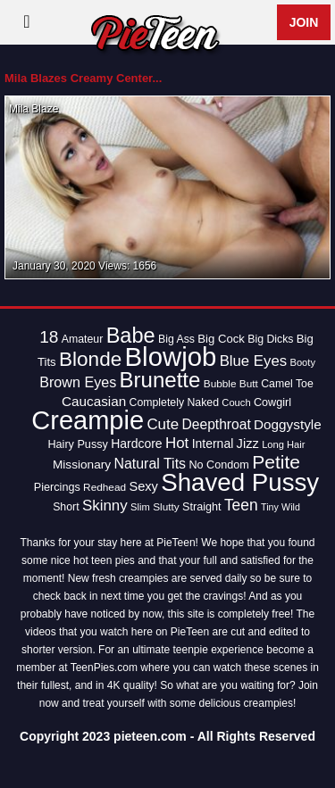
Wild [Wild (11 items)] (290, 507)
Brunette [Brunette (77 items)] (160, 380)
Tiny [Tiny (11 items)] (270, 507)
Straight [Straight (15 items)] (202, 507)
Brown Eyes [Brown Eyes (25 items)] (77, 382)
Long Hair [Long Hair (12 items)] (283, 444)
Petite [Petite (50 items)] (276, 462)
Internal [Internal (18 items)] (213, 443)
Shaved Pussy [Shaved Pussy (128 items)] (240, 482)
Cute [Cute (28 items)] (163, 424)
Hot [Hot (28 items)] (176, 443)
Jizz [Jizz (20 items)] (248, 443)
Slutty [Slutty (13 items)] (166, 507)
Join (304, 22)
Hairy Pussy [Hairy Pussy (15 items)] (77, 444)
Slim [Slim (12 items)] (140, 507)
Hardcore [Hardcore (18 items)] (136, 443)
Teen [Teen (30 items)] (241, 505)
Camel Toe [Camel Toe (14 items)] (287, 383)
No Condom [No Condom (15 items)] (218, 465)
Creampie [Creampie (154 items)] (87, 420)
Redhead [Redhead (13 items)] (104, 487)
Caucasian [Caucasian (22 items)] (94, 401)
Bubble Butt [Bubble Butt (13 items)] (231, 383)
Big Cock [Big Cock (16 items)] (221, 338)
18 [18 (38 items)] (48, 337)
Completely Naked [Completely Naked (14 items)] (174, 402)
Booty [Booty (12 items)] (302, 362)
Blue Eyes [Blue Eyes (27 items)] (254, 361)
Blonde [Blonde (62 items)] (90, 359)
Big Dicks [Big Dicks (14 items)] (270, 339)
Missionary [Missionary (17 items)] (82, 464)
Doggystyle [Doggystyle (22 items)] (288, 424)
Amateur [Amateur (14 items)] (82, 339)
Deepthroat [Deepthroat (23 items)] (216, 424)
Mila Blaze (33, 109)
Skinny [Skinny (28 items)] (105, 505)
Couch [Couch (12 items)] (236, 402)
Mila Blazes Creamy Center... (83, 78)
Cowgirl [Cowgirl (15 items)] (272, 402)
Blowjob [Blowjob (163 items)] (171, 356)
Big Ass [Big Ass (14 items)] (176, 339)
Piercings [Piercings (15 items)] (57, 487)
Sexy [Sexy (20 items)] (143, 486)
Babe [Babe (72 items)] (130, 335)
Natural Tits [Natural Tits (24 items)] (149, 463)
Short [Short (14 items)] (66, 507)
